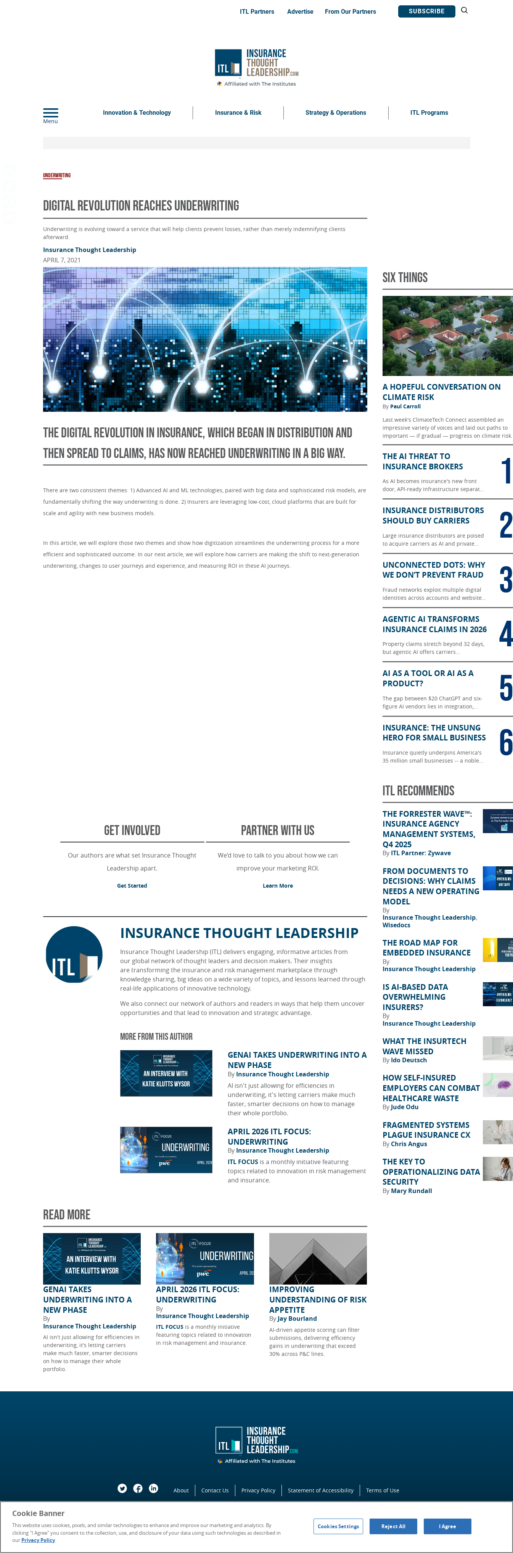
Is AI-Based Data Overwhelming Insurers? (415, 997)
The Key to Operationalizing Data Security (431, 1172)
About (181, 1490)
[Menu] (62, 112)
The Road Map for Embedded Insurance (427, 948)
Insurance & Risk (238, 112)
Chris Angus (409, 1144)
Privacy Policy (258, 1490)
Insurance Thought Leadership (89, 250)
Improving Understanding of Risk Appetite (318, 1300)
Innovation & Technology (137, 112)
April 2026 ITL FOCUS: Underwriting (269, 1137)
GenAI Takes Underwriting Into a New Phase (297, 1060)
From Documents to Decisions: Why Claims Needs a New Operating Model (431, 886)
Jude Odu (405, 1107)
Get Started (132, 885)
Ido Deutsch (409, 1060)
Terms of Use (382, 1490)
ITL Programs (429, 112)
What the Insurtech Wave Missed (424, 1046)
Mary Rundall (411, 1191)
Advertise (300, 11)
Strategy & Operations (336, 112)
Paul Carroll (405, 406)
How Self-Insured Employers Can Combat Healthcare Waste (431, 1088)
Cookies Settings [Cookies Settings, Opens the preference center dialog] (338, 1525)
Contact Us (215, 1490)
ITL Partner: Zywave (421, 853)
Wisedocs (396, 925)
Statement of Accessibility (321, 1490)
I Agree (448, 1525)
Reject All (393, 1525)
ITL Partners (257, 11)
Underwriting (57, 175)
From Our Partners (350, 11)
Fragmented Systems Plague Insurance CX (426, 1130)
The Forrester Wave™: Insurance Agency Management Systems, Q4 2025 (429, 829)
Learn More (278, 885)
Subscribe (427, 11)
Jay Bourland (297, 1318)
